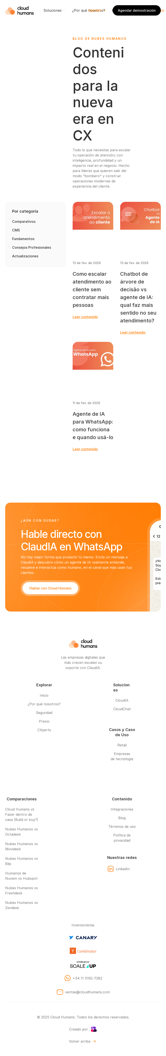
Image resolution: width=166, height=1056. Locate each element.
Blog (122, 818)
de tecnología (122, 759)
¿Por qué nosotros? (44, 704)
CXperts (44, 730)
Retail (122, 745)
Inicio (44, 695)
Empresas (122, 754)
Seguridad (44, 712)
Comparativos (23, 221)
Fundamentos (23, 239)
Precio (44, 721)
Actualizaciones (25, 256)
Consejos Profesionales (31, 247)
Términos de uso (122, 826)
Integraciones (122, 809)
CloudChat (122, 709)
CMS (16, 230)
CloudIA (121, 700)
